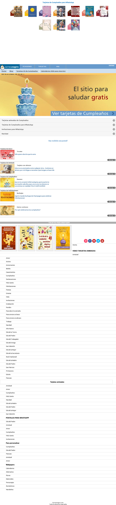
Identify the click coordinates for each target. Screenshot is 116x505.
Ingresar (111, 65)
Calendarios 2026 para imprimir (53, 71)
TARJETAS (42, 66)
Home (4, 71)
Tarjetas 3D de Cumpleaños (27, 71)
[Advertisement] (58, 49)
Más (57, 66)
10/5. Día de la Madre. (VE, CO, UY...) (12, 74)
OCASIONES (27, 66)
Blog (11, 71)
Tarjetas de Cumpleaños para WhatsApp (58, 2)
